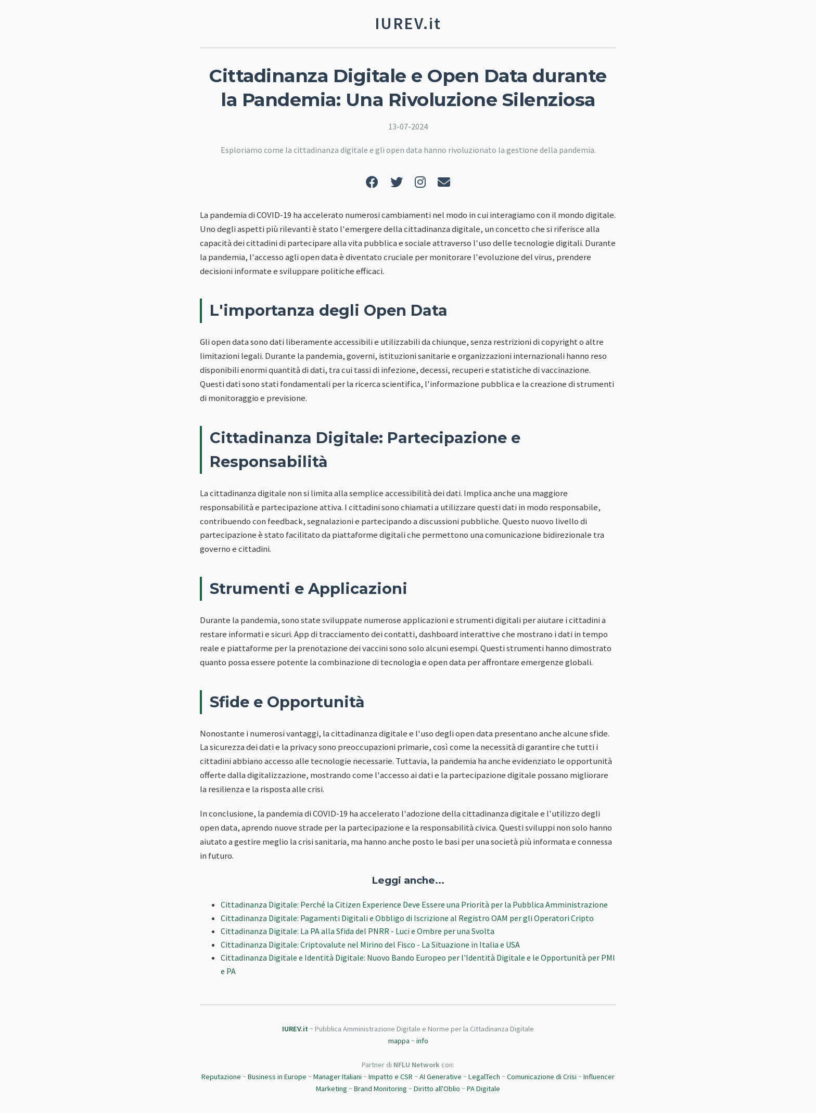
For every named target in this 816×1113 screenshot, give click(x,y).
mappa (399, 1040)
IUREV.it (295, 1028)
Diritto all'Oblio (437, 1088)
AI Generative (440, 1076)
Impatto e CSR (390, 1076)
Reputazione (221, 1076)
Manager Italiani (337, 1076)
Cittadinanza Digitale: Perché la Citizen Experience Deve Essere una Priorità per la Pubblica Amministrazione (414, 904)
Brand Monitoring (380, 1088)
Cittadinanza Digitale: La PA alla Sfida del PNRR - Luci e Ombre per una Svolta (357, 931)
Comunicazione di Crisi (542, 1076)
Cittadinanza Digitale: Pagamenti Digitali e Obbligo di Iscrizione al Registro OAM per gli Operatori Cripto (407, 918)
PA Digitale (483, 1088)
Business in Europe (277, 1076)
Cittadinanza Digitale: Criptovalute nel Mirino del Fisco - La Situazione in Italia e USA (370, 944)
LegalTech (484, 1076)
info (422, 1040)
